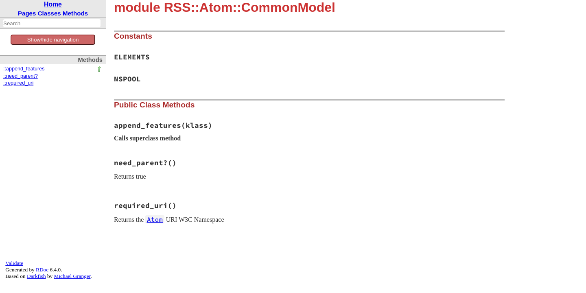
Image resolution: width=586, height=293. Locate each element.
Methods (75, 13)
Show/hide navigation (53, 40)
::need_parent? (20, 76)
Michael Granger (72, 276)
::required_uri (18, 83)
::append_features (24, 69)
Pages (27, 13)
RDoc (42, 270)
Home (53, 4)
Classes (49, 13)
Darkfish (36, 276)
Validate (14, 263)
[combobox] (52, 23)
